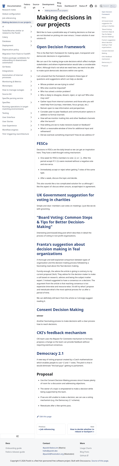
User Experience (9, 125)
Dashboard (70, 6)
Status (83, 6)
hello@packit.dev (50, 451)
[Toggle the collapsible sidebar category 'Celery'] (31, 37)
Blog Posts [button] (59, 4)
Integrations (7, 71)
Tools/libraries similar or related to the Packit (13, 31)
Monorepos (7, 85)
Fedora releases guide (15, 452)
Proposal (105, 66)
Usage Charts (86, 448)
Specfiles (6, 102)
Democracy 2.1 (50, 353)
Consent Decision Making (60, 309)
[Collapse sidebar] (17, 436)
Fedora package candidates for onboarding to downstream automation (16, 60)
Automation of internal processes (12, 76)
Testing (5, 113)
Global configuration (11, 14)
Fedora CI (27, 6)
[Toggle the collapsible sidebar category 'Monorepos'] (31, 86)
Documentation (14, 6)
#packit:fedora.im (51, 448)
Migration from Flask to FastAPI (16, 53)
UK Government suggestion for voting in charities (65, 197)
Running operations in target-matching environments (15, 107)
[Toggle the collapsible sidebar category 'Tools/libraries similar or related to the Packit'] (31, 32)
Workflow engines (10, 129)
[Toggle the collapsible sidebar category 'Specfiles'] (31, 102)
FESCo (42, 143)
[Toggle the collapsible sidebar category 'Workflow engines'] (31, 130)
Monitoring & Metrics (11, 81)
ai (3, 26)
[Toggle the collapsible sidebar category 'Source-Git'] (31, 94)
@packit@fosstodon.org (53, 454)
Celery (5, 37)
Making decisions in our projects (16, 22)
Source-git (36, 6)
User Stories (7, 121)
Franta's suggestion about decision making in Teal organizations (61, 249)
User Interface (8, 117)
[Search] (108, 6)
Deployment (7, 45)
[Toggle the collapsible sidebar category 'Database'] (31, 41)
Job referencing (9, 18)
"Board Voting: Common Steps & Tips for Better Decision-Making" (64, 222)
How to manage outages (13, 90)
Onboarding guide (14, 448)
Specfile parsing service (12, 98)
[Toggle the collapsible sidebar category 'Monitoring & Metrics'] (31, 81)
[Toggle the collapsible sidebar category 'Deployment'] (31, 45)
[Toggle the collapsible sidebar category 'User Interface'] (31, 117)
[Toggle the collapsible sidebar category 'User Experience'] (31, 125)
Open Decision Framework (61, 46)
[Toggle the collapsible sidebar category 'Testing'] (31, 113)
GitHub (84, 455)
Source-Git (7, 94)
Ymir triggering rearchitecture (15, 134)
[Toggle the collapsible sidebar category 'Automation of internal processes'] (31, 76)
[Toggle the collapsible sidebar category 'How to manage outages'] (31, 90)
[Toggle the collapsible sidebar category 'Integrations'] (31, 71)
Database (6, 41)
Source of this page (99, 461)
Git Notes (6, 66)
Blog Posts (84, 452)
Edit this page (44, 416)
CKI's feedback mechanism (61, 332)
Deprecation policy (10, 49)
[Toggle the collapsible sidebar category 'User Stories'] (31, 121)
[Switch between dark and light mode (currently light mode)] (96, 6)
